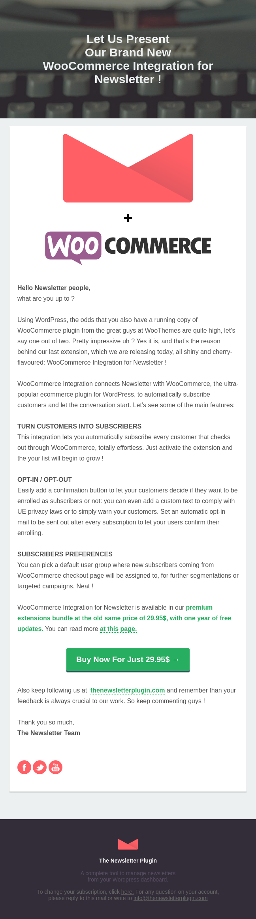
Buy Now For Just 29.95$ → (128, 659)
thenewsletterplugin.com (127, 690)
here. (127, 892)
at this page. (118, 628)
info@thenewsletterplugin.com (171, 898)
